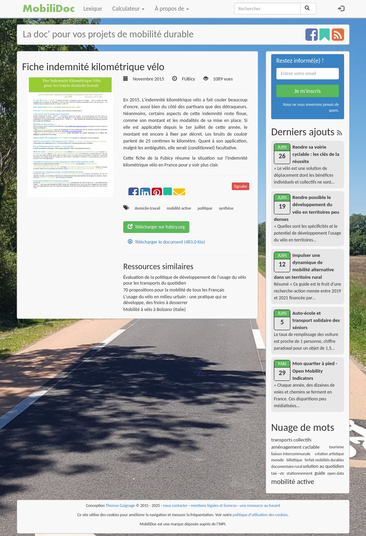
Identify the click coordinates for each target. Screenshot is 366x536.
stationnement (299, 473)
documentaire (282, 466)
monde (277, 459)
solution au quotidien (323, 466)
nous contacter (175, 505)
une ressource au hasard (260, 505)
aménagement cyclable (295, 447)
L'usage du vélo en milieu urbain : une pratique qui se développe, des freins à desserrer (175, 300)
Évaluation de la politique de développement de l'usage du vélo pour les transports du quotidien (184, 280)
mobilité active (179, 208)
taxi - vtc (278, 473)
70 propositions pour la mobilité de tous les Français (173, 290)
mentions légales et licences (214, 505)
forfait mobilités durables (324, 460)
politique (205, 208)
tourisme (336, 447)
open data (335, 473)
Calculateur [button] (128, 8)
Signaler (240, 186)
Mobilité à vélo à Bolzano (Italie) (154, 309)
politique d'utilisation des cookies (260, 514)
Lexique (93, 8)
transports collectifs (291, 440)
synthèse (226, 208)
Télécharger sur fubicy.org (156, 227)
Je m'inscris (307, 91)
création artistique (329, 453)
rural (298, 466)
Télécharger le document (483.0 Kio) (166, 242)
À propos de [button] (172, 8)
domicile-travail (147, 208)
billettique (294, 460)
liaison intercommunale (291, 453)
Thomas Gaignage (120, 505)
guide (320, 473)
